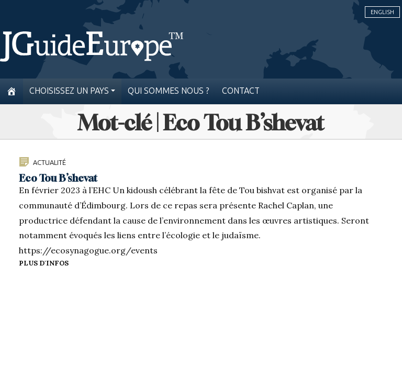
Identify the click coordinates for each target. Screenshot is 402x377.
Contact (241, 91)
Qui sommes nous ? (168, 91)
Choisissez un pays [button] (69, 91)
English (382, 12)
